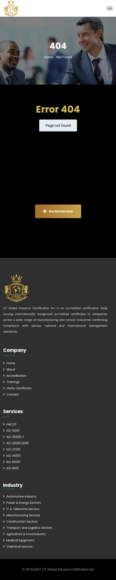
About (10, 369)
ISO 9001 (12, 468)
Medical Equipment (20, 540)
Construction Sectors (22, 521)
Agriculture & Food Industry (26, 534)
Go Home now (58, 211)
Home (48, 57)
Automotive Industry (21, 496)
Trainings (13, 382)
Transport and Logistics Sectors (29, 528)
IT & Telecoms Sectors (22, 509)
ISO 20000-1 (15, 437)
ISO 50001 (13, 462)
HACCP (11, 424)
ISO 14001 (13, 431)
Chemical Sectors (19, 546)
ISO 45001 (13, 456)
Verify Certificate (19, 388)
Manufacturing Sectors (23, 515)
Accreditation (16, 376)
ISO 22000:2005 (17, 443)
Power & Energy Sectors (23, 503)
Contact (12, 394)
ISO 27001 (13, 449)
